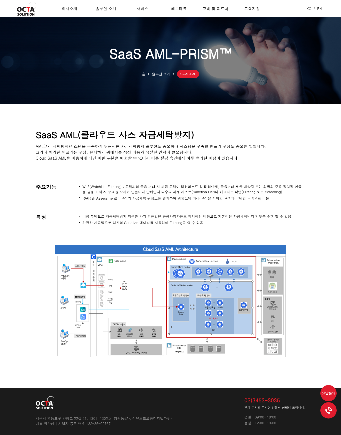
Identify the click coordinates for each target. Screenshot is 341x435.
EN (319, 8)
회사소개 (74, 8)
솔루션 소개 (108, 8)
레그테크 (178, 8)
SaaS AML (188, 74)
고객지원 (248, 8)
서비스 (143, 8)
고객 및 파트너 (213, 8)
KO (308, 8)
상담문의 (329, 393)
